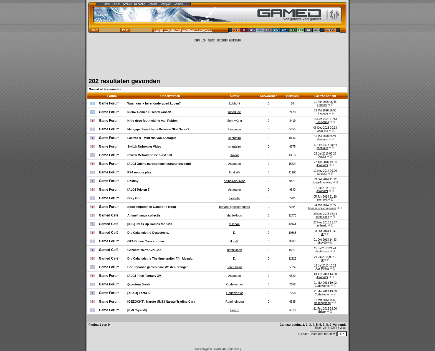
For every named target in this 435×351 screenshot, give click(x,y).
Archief (127, 4)
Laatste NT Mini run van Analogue (151, 138)
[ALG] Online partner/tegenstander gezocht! (159, 163)
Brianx (234, 310)
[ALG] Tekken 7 (138, 189)
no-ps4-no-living (234, 181)
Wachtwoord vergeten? (197, 30)
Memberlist (222, 39)
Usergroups (235, 39)
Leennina (234, 129)
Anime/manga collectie (143, 215)
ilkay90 (234, 241)
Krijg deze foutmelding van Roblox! (153, 120)
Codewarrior (234, 284)
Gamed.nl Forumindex (105, 89)
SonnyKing (234, 120)
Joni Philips (234, 267)
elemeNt (234, 198)
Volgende (340, 324)
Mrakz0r (234, 172)
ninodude (234, 112)
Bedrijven (165, 4)
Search (211, 39)
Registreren (172, 30)
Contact (152, 4)
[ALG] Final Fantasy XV (144, 275)
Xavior (234, 155)
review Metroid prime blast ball (149, 155)
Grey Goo (134, 198)
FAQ (203, 39)
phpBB (209, 349)
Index (197, 39)
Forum (116, 4)
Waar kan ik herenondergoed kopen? (154, 103)
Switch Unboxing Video (144, 146)
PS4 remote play (139, 172)
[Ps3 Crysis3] (137, 310)
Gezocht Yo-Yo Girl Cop (144, 250)
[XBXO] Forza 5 (138, 293)
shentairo (234, 138)
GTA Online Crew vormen (145, 241)
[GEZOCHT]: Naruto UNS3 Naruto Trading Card (161, 301)
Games (178, 4)
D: (234, 232)
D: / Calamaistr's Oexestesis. (148, 232)
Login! (159, 30)
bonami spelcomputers (234, 206)
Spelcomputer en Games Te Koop (151, 206)
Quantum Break (138, 284)
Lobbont (234, 103)
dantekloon (234, 215)
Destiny (132, 181)
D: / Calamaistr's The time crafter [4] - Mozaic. (160, 258)
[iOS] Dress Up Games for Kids (149, 224)
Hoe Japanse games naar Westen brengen (158, 267)
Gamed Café (108, 215)
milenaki (234, 224)
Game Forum (109, 103)
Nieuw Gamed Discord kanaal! (149, 112)
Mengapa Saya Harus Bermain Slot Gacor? (158, 129)
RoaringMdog (234, 301)
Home (106, 4)
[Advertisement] (217, 58)
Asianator (234, 163)
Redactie (139, 4)
